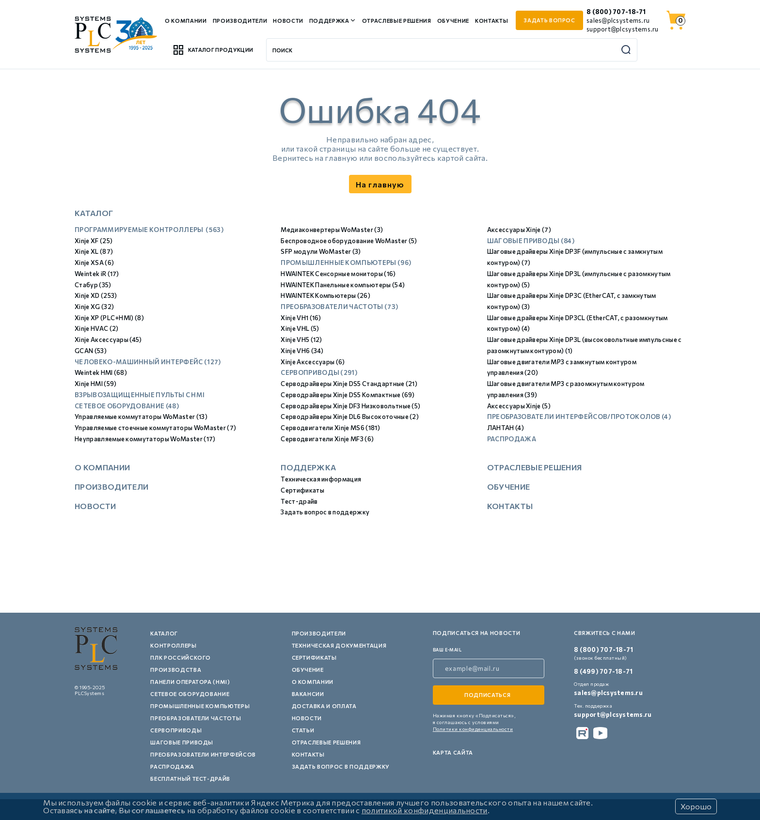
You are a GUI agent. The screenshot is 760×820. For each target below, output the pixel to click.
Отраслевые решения (396, 20)
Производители (240, 20)
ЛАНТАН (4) (505, 428)
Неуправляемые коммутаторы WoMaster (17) (145, 439)
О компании (186, 20)
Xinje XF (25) (93, 241)
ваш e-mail (447, 649)
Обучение (453, 20)
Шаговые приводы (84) (530, 241)
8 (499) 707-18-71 (603, 671)
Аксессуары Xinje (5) (519, 406)
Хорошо (696, 806)
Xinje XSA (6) (94, 262)
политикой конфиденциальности (425, 810)
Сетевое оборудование (189, 694)
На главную (380, 184)
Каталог (164, 633)
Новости (288, 20)
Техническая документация (339, 645)
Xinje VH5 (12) (301, 339)
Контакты (491, 20)
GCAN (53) (91, 351)
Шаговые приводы (181, 742)
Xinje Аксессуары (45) (108, 339)
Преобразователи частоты (195, 718)
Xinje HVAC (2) (96, 328)
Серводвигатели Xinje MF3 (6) (327, 439)
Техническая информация (321, 479)
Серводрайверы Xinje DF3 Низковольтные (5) (350, 406)
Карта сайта (453, 752)
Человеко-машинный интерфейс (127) (148, 362)
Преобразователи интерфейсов (203, 754)
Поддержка (329, 20)
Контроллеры (173, 645)
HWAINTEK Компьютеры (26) (325, 295)
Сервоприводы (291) (319, 372)
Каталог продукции (213, 50)
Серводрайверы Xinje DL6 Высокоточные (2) (350, 416)
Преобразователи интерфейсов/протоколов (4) (579, 416)
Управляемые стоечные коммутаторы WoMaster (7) (155, 428)
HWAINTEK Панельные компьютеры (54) (343, 285)
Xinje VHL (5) (300, 328)
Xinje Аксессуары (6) (313, 362)
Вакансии (308, 694)
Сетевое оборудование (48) (127, 406)
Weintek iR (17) (97, 274)
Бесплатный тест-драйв (190, 778)
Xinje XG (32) (94, 306)
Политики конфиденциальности (473, 729)
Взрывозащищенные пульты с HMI (140, 395)
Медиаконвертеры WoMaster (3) (332, 229)
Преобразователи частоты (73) (339, 306)
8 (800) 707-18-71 (616, 11)
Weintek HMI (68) (101, 372)
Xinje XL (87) (94, 251)
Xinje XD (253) (96, 295)
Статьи (303, 730)
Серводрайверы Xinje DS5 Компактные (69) (347, 395)
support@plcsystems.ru (622, 29)
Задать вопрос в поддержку (325, 512)
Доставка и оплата (324, 706)
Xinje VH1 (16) (301, 318)
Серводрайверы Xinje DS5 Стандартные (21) (349, 383)
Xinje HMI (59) (95, 383)
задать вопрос (549, 20)
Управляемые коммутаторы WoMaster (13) (141, 416)
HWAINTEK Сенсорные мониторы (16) (338, 274)
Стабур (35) (93, 285)
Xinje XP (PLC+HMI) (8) (109, 318)
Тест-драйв (299, 501)
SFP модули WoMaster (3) (321, 251)
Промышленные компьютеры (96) (346, 262)
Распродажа (511, 439)
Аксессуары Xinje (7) (519, 229)
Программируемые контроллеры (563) (149, 229)
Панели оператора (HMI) (190, 682)
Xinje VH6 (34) (302, 351)
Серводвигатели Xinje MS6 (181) (330, 428)
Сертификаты (302, 490)
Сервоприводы (176, 730)
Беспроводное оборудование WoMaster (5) (349, 241)
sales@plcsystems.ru (617, 20)
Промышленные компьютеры (200, 706)
